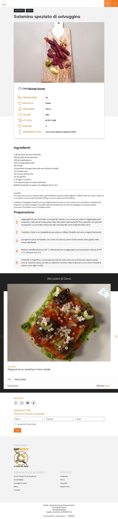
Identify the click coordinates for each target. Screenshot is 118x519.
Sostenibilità (18, 480)
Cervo (29, 10)
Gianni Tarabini (20, 379)
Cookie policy (59, 516)
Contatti (17, 490)
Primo (62, 480)
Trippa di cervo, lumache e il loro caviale (28, 369)
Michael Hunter (36, 88)
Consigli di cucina (20, 483)
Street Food (64, 487)
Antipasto (19, 10)
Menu (16, 487)
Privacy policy (48, 516)
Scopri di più (13, 386)
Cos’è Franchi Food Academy (25, 476)
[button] (114, 3)
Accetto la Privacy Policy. (27, 424)
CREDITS (70, 516)
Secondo (63, 483)
